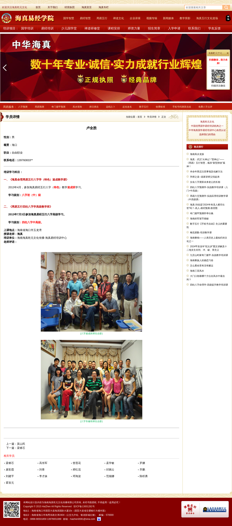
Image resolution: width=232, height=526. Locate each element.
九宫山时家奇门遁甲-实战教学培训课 (209, 255)
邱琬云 (110, 469)
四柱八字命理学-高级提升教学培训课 (209, 284)
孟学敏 (110, 462)
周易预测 (39, 106)
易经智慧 (85, 18)
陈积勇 (144, 476)
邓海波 (77, 476)
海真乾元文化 (207, 121)
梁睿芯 (21, 447)
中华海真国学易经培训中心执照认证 (207, 130)
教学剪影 (185, 18)
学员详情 (151, 116)
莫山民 (21, 443)
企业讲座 (135, 18)
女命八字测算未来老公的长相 (205, 182)
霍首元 (10, 482)
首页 (139, 116)
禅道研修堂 (92, 28)
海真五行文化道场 (207, 18)
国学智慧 (68, 18)
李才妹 (43, 476)
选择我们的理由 (207, 134)
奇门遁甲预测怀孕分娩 (201, 213)
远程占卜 (110, 106)
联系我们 (194, 28)
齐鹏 (142, 469)
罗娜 (142, 462)
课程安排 (114, 28)
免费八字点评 (205, 106)
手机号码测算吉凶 (181, 106)
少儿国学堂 (69, 28)
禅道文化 (118, 18)
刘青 (42, 469)
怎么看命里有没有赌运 (201, 265)
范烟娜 (110, 476)
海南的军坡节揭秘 (199, 218)
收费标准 (160, 106)
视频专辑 (151, 18)
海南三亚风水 (197, 270)
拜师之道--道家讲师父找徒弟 (204, 176)
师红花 (77, 469)
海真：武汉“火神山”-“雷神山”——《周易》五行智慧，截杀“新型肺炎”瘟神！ (206, 163)
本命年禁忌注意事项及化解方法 (206, 171)
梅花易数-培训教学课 (201, 232)
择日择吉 (94, 106)
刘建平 (10, 476)
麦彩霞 (10, 469)
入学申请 (174, 28)
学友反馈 (214, 28)
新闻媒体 (168, 18)
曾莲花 (77, 462)
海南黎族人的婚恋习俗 (201, 260)
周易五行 (101, 18)
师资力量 (134, 28)
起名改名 (127, 106)
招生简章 (154, 28)
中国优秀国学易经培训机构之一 (207, 126)
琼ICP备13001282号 (84, 506)
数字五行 (143, 106)
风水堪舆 (77, 106)
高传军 (43, 462)
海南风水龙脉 (197, 154)
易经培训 (47, 28)
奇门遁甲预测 (58, 106)
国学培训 (27, 28)
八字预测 (22, 106)
